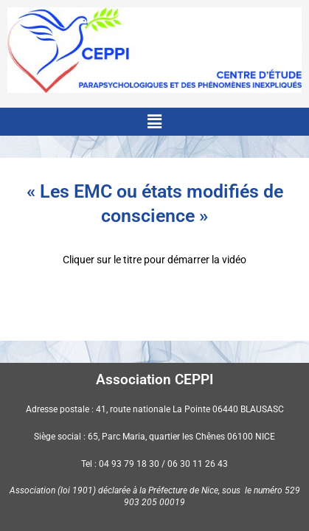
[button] (154, 122)
